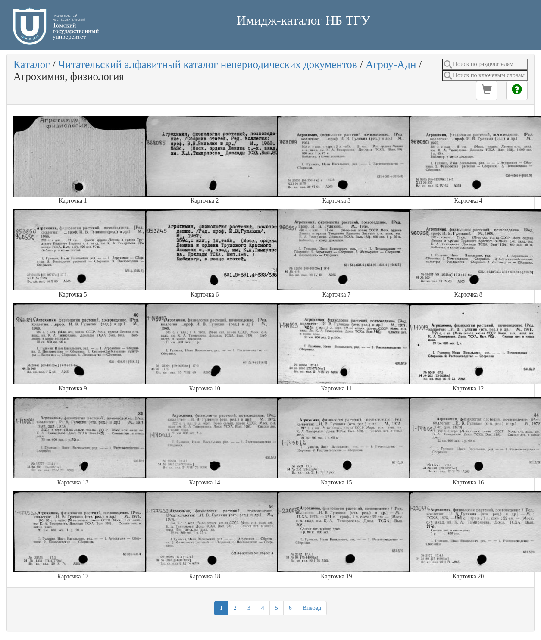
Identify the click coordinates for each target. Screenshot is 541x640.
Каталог (31, 64)
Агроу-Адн (391, 64)
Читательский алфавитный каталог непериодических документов (207, 64)
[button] (486, 90)
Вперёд (312, 608)
